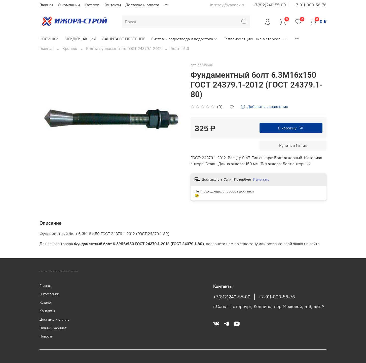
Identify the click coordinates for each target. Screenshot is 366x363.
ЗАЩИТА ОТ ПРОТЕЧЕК (123, 38)
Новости (46, 336)
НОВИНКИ (49, 38)
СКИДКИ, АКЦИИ (80, 38)
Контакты (112, 4)
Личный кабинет (53, 328)
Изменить (261, 179)
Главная (46, 4)
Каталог (91, 4)
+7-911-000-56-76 (310, 4)
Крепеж (69, 48)
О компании (69, 4)
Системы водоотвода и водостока (184, 38)
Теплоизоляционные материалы (256, 38)
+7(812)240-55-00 (269, 4)
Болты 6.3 (180, 48)
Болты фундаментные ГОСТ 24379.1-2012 (124, 48)
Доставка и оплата (142, 4)
